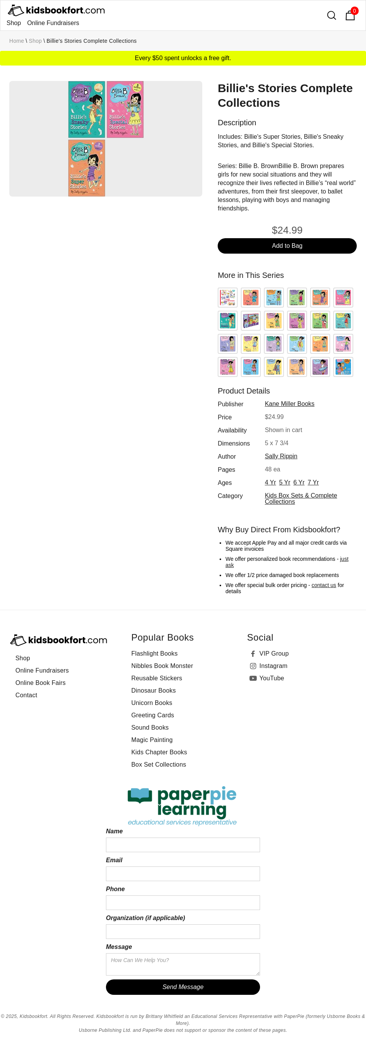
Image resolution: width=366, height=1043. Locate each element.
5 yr (284, 482)
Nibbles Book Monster (162, 666)
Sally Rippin (281, 456)
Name (114, 831)
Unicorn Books (152, 703)
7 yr (313, 482)
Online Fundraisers (53, 23)
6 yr (299, 482)
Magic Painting (152, 740)
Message (119, 947)
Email (114, 860)
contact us (324, 585)
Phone (115, 889)
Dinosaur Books (153, 690)
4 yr (270, 482)
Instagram (273, 666)
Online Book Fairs (40, 683)
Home (16, 41)
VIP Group (274, 653)
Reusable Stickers (156, 678)
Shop (14, 23)
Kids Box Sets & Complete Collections (301, 498)
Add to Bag (287, 245)
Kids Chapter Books (159, 752)
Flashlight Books (154, 653)
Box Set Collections (158, 764)
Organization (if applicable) (145, 918)
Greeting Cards (152, 715)
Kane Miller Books (289, 403)
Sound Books (150, 727)
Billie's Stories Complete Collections (92, 41)
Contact (26, 695)
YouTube (271, 678)
